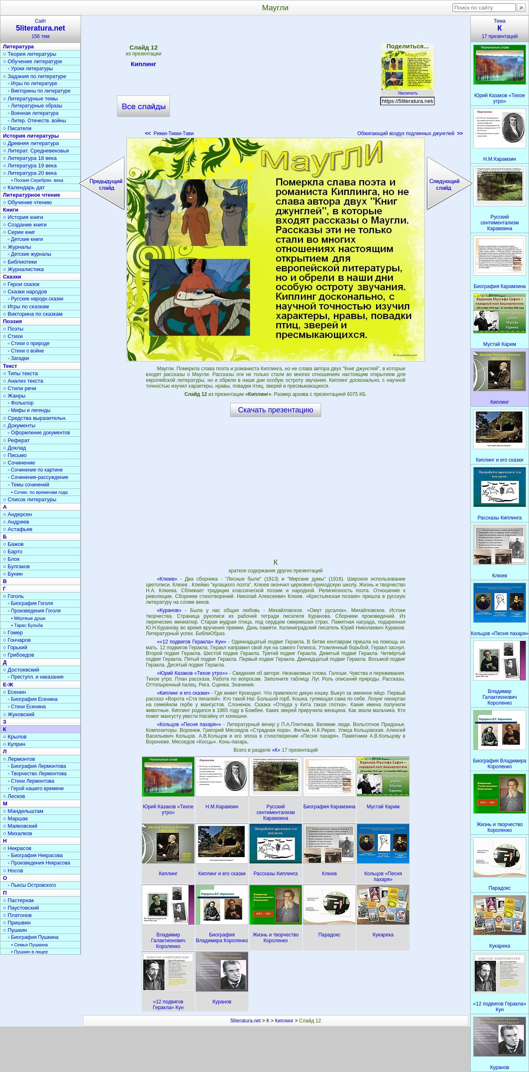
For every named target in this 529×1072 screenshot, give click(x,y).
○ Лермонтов (19, 759)
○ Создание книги (25, 225)
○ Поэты (13, 329)
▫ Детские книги (25, 239)
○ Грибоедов (18, 655)
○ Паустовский (21, 908)
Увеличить (407, 90)
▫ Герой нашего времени (36, 788)
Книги (10, 210)
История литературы (31, 136)
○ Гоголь (13, 596)
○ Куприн (14, 744)
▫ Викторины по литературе (39, 91)
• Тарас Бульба (27, 625)
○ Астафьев (17, 529)
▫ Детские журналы (29, 254)
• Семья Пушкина (29, 944)
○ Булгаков (16, 566)
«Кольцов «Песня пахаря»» (189, 724)
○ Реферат (16, 440)
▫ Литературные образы (35, 106)
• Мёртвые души (28, 618)
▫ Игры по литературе (32, 83)
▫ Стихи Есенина (27, 707)
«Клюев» (167, 579)
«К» (277, 750)
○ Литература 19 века (30, 165)
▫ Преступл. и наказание (36, 677)
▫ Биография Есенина (32, 699)
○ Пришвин (17, 923)
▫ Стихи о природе (29, 343)
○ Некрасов (17, 848)
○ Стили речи (19, 388)
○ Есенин (14, 692)
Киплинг (144, 65)
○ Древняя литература (31, 143)
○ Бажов (13, 544)
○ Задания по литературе (34, 76)
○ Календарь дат (24, 187)
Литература (18, 46)
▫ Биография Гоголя (30, 603)
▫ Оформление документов (39, 433)
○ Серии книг (19, 232)
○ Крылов (14, 737)
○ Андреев (16, 522)
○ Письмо (15, 455)
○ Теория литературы (29, 54)
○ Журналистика (23, 269)
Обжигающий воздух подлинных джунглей (410, 133)
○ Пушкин (15, 930)
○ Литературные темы (30, 98)
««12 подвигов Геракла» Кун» (191, 642)
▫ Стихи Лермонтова (31, 781)
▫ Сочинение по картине (35, 470)
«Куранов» (169, 610)
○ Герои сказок (21, 284)
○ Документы (19, 425)
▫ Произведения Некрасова (39, 863)
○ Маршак (15, 818)
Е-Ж (8, 684)
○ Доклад (14, 448)
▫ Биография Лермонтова (37, 766)
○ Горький (15, 647)
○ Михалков (17, 833)
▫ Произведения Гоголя (34, 611)
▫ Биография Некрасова (35, 855)
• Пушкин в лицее (29, 951)
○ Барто (12, 551)
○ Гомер (13, 632)
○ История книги (23, 217)
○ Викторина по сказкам (32, 314)
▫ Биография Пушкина (33, 937)
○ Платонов (17, 915)
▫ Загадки (18, 358)
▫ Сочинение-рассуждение (38, 477)
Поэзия (12, 321)
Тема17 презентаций (500, 28)
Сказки (12, 277)
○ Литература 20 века (30, 173)
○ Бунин (13, 574)
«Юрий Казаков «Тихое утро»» (192, 673)
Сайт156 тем (40, 28)
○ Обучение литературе (32, 61)
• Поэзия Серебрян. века (37, 180)
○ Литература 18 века (30, 158)
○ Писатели (17, 128)
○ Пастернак (18, 900)
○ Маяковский (20, 826)
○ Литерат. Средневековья (36, 151)
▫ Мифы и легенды (29, 410)
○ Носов (13, 870)
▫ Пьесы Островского (32, 885)
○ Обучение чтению (27, 202)
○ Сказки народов (25, 291)
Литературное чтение (31, 195)
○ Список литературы (29, 499)
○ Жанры (14, 396)
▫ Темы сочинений (28, 485)
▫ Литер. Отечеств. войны (37, 121)
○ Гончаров (17, 640)
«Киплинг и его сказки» (183, 693)
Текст (10, 366)
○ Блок (11, 559)
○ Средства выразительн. (35, 418)
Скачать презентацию (275, 410)
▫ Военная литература (33, 113)
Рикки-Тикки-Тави (169, 133)
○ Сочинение (19, 463)
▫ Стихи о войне (26, 351)
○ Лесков (14, 796)
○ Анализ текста (23, 381)
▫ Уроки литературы (30, 68)
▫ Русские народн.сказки (35, 299)
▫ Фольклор (20, 403)
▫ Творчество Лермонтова (37, 774)
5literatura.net (245, 1021)
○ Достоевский (21, 670)
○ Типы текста (20, 373)
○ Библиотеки (20, 262)
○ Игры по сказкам (26, 306)
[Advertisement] (275, 78)
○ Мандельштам (23, 811)
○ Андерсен (17, 514)
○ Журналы (17, 247)
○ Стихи (13, 336)
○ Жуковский (18, 714)
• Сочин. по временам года (39, 492)
